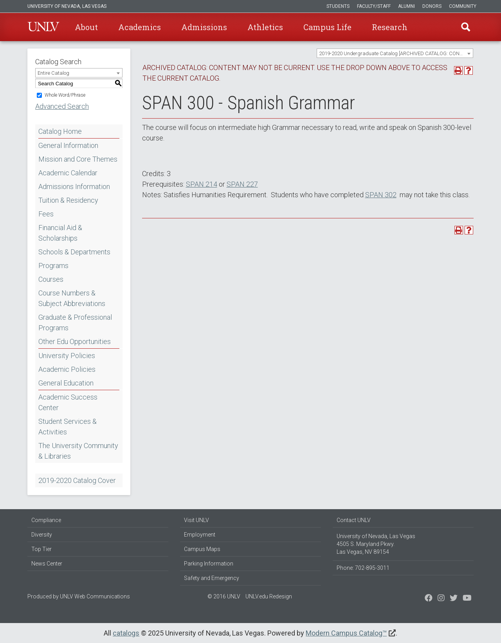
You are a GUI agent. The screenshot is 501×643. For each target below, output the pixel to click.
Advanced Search (62, 106)
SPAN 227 (242, 184)
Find (465, 27)
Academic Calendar (67, 173)
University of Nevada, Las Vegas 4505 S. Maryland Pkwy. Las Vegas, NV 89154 (376, 544)
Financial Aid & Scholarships (60, 232)
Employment (199, 534)
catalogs (126, 633)
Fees (46, 214)
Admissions (204, 27)
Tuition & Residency (68, 200)
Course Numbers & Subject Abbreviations (71, 298)
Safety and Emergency (211, 578)
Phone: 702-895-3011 (363, 568)
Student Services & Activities (67, 426)
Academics (139, 27)
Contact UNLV (354, 520)
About (86, 27)
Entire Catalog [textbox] (53, 73)
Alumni (406, 6)
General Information (68, 145)
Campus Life (327, 27)
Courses (50, 279)
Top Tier (41, 549)
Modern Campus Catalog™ (346, 633)
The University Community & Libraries (78, 450)
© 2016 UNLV (223, 596)
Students (338, 6)
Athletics (265, 27)
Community (462, 6)
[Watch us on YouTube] (467, 599)
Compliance (46, 520)
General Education (66, 383)
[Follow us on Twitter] (441, 599)
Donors (432, 6)
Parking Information (208, 563)
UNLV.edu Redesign (268, 596)
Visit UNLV (196, 520)
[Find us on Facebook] (428, 599)
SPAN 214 (201, 184)
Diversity (41, 534)
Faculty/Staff (374, 6)
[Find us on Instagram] (454, 599)
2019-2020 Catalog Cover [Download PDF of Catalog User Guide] (77, 480)
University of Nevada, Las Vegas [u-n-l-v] (66, 6)
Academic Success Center (67, 402)
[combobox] (395, 53)
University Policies (66, 355)
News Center (46, 563)
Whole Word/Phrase (65, 95)
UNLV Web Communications (95, 596)
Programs (53, 265)
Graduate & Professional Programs (75, 322)
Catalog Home (60, 131)
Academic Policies (67, 369)
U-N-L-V (43, 27)
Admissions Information (74, 186)
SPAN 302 (380, 195)
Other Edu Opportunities (74, 341)
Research (389, 27)
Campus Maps (202, 549)
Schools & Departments (74, 252)
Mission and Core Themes (77, 159)
